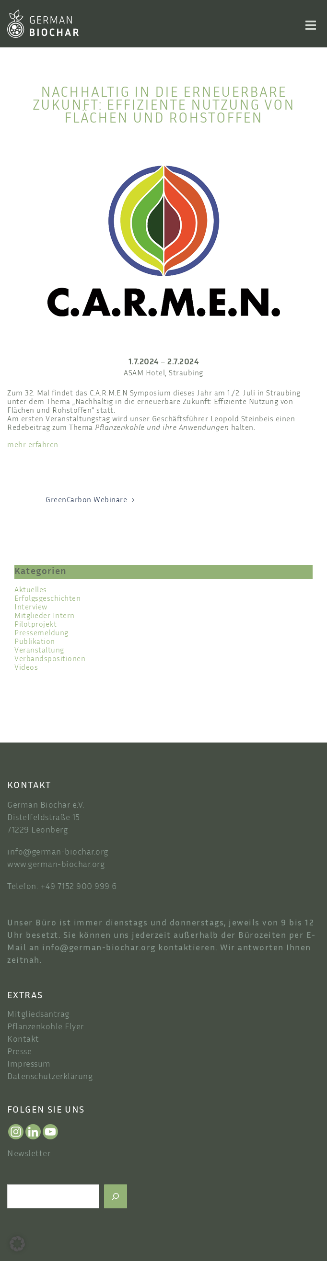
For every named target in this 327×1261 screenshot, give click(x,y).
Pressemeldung (41, 633)
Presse (19, 1052)
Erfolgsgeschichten (47, 599)
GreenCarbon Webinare (86, 500)
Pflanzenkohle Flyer (45, 1027)
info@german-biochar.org (57, 852)
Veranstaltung (39, 651)
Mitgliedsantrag (38, 1015)
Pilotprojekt (35, 625)
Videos (26, 668)
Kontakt (23, 1040)
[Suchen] (115, 1196)
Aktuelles (30, 590)
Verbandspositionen (49, 659)
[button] (17, 1244)
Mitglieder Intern (44, 616)
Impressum (29, 1065)
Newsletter (28, 1154)
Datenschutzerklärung (50, 1077)
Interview (30, 608)
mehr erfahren (32, 445)
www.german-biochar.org (56, 865)
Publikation (34, 642)
